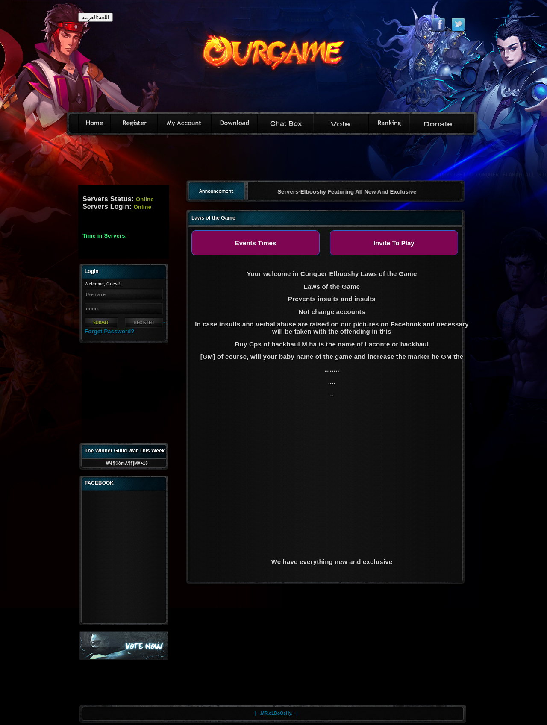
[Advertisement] (273, 160)
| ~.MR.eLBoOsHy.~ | (276, 713)
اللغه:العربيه (95, 17)
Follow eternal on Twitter (458, 24)
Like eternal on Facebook (438, 24)
